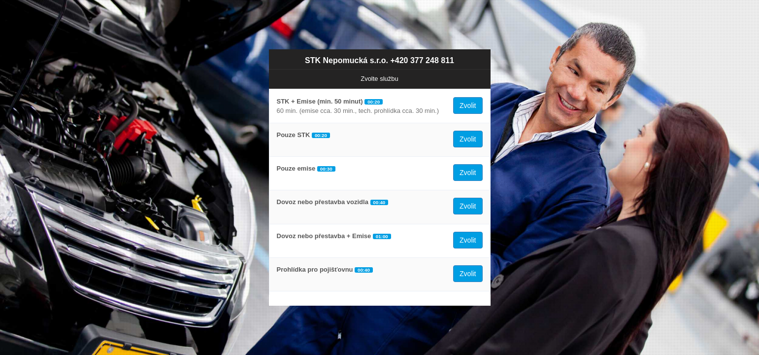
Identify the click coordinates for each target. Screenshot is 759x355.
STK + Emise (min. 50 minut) (320, 101)
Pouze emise (296, 168)
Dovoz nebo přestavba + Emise (324, 236)
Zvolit (468, 105)
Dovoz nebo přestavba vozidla (322, 202)
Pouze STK (293, 135)
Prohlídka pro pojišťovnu (315, 269)
